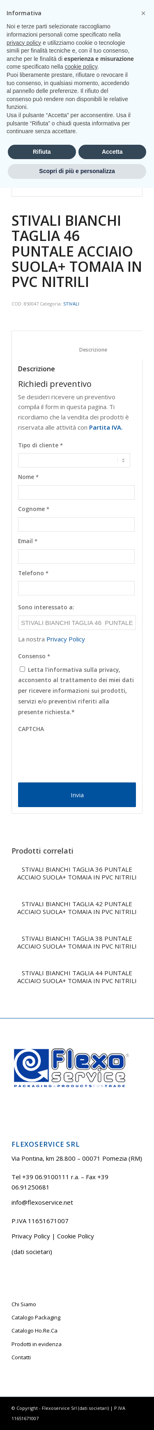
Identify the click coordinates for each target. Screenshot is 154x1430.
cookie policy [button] (81, 1308)
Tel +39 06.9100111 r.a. (53, 6)
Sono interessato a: (46, 607)
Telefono (33, 573)
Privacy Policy (65, 639)
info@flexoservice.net (42, 1202)
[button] (143, 1255)
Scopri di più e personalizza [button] (77, 1413)
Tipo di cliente (40, 445)
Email (27, 541)
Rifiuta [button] (42, 1394)
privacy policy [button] (24, 1285)
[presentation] (80, 753)
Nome (28, 477)
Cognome (33, 509)
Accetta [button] (112, 1394)
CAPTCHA (31, 729)
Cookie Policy (75, 1236)
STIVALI (71, 304)
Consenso (34, 656)
